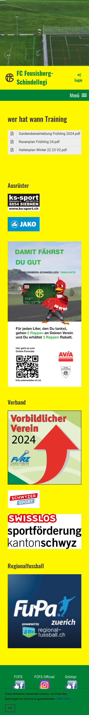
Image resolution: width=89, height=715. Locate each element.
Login (78, 77)
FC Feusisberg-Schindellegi (35, 77)
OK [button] (10, 708)
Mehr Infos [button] (63, 698)
